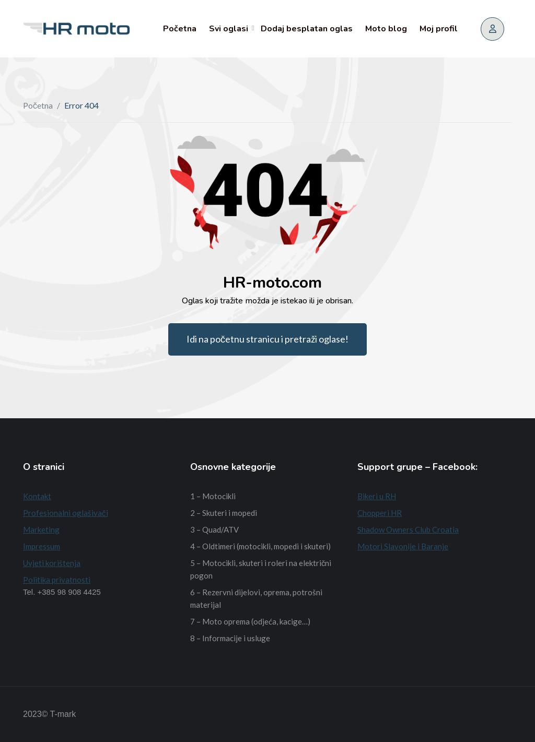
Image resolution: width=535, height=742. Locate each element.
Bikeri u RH (376, 496)
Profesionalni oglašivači (65, 512)
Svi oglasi (228, 28)
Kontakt (37, 496)
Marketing (41, 529)
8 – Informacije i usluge (230, 638)
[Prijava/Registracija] (492, 29)
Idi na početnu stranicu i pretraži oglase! (267, 339)
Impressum (41, 546)
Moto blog (386, 28)
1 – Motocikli (213, 496)
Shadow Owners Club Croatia (408, 529)
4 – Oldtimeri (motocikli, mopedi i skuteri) (260, 546)
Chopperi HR (379, 512)
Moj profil (439, 28)
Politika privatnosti (56, 579)
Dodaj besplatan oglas (307, 28)
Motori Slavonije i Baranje (402, 546)
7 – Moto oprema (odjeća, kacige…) (250, 621)
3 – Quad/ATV (214, 529)
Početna (179, 28)
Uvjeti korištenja (51, 563)
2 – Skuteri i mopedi (223, 512)
